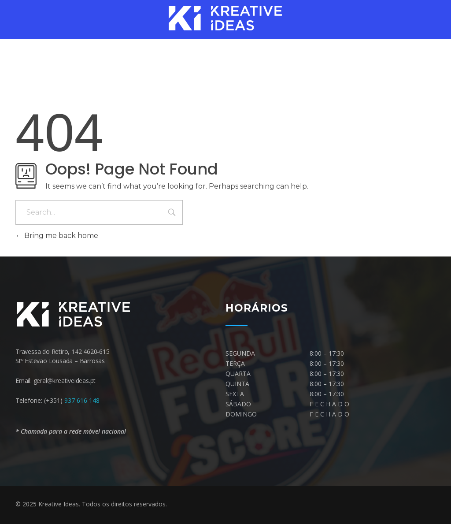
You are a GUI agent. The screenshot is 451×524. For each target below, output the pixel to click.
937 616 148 (82, 400)
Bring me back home (56, 235)
